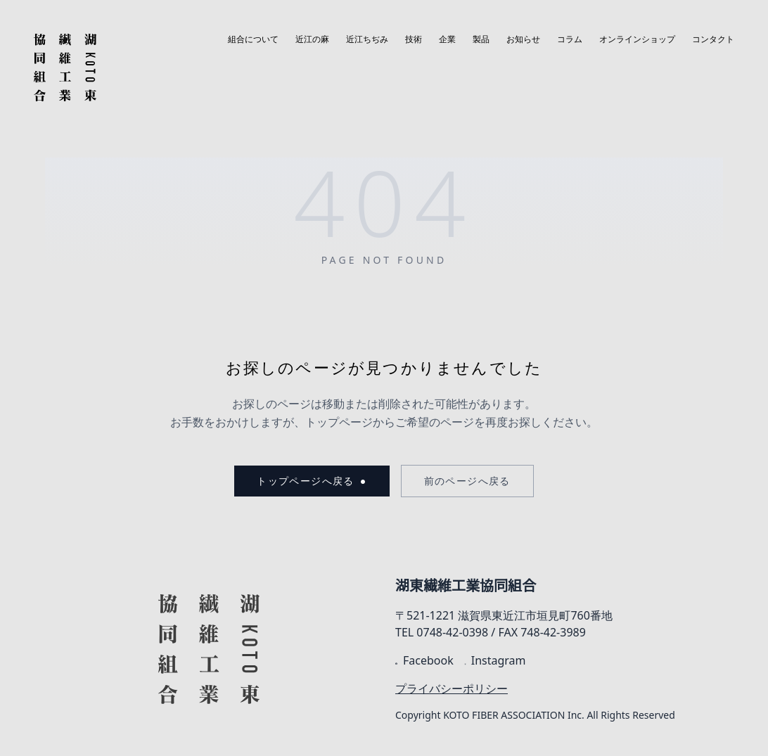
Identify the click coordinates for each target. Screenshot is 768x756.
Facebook (424, 660)
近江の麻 (312, 39)
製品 (481, 39)
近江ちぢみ (367, 39)
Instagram (495, 660)
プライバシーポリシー (451, 688)
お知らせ (523, 39)
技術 (413, 39)
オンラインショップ (637, 39)
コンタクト (713, 39)
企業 (447, 39)
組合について (253, 39)
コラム (569, 39)
